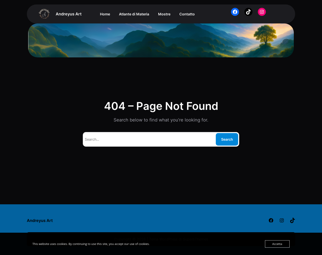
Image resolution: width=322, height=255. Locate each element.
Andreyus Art (69, 14)
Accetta (277, 244)
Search (227, 139)
